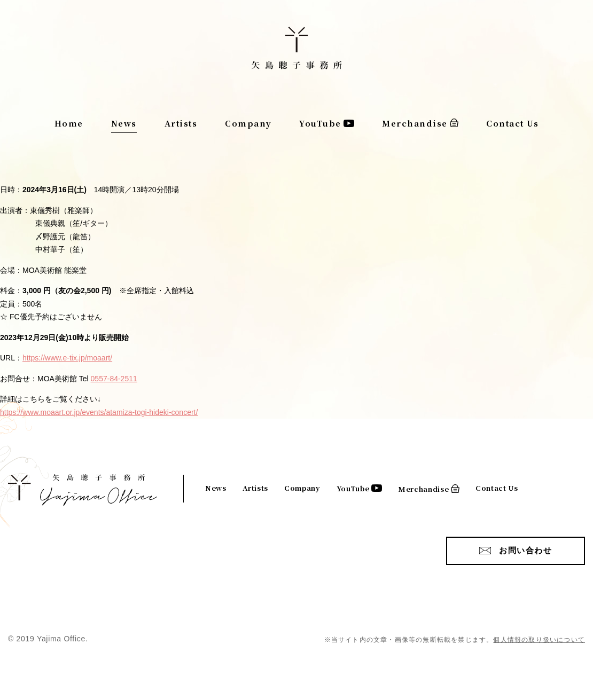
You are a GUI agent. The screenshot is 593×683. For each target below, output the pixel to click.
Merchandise (415, 123)
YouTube (320, 123)
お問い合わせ (525, 550)
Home (68, 123)
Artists (181, 123)
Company (248, 123)
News (124, 123)
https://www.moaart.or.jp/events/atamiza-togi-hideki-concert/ (99, 412)
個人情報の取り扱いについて (539, 639)
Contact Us (512, 123)
